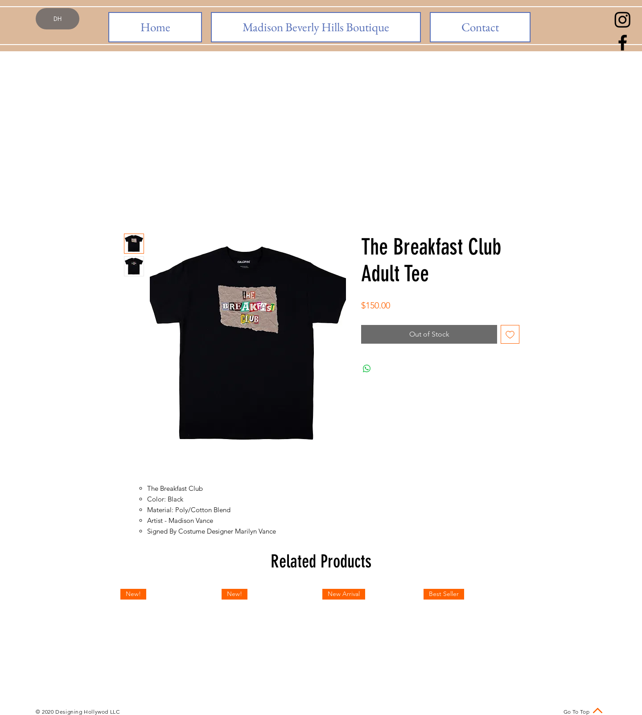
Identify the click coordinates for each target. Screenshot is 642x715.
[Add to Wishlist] (510, 334)
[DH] (57, 18)
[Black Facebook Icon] (622, 42)
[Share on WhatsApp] (367, 368)
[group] (321, 638)
